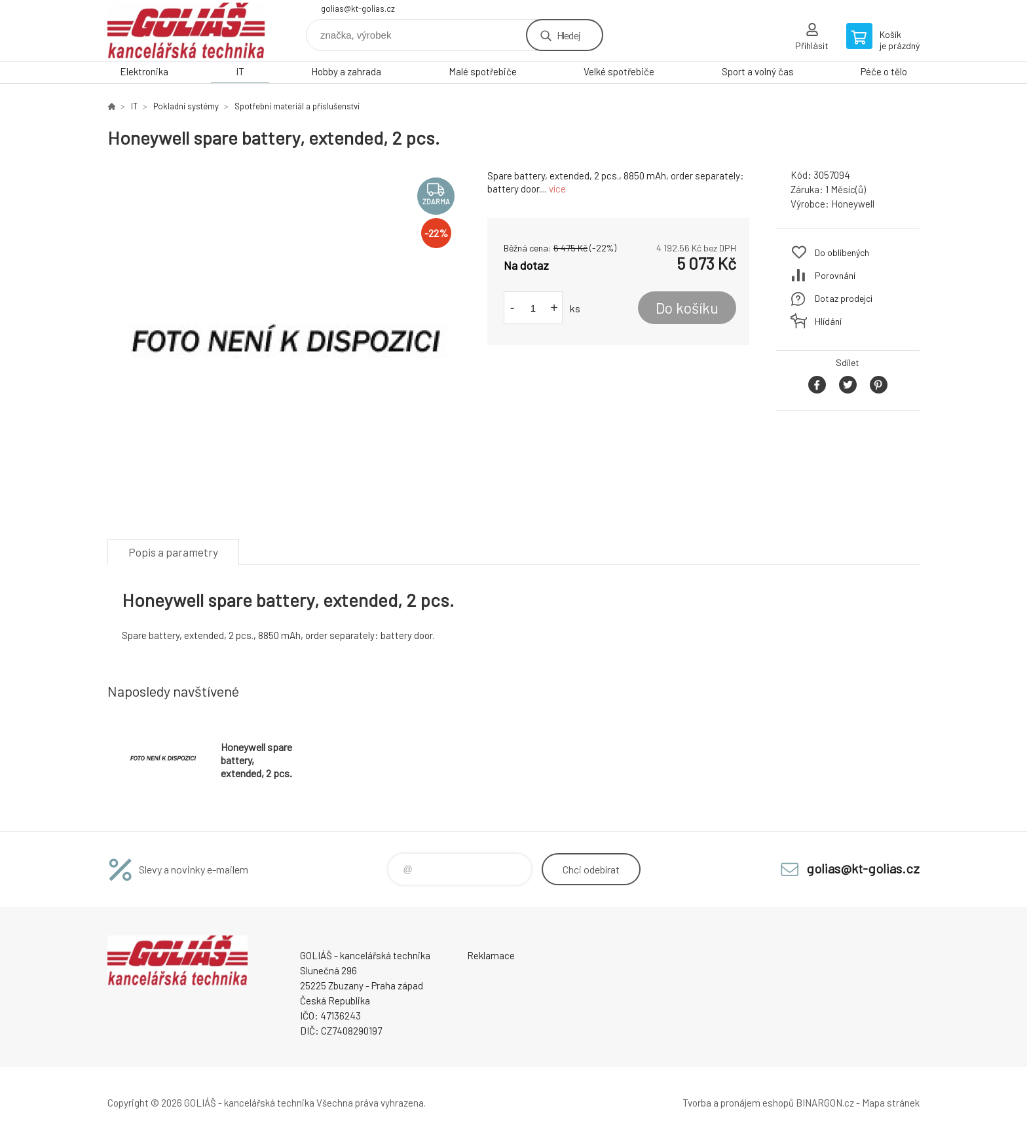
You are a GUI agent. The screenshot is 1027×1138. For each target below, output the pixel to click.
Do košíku (687, 308)
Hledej (568, 35)
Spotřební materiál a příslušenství (297, 106)
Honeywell (852, 204)
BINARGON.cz (825, 1103)
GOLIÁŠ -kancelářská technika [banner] (186, 30)
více (557, 188)
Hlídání (828, 321)
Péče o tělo (884, 71)
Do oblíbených (842, 252)
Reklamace (491, 955)
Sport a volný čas (758, 71)
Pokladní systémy (186, 106)
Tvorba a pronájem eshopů (738, 1103)
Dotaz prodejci (843, 298)
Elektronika (144, 71)
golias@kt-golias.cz (358, 8)
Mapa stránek (891, 1103)
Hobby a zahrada (346, 71)
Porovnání (835, 275)
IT (240, 71)
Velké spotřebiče (619, 71)
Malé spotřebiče (483, 71)
